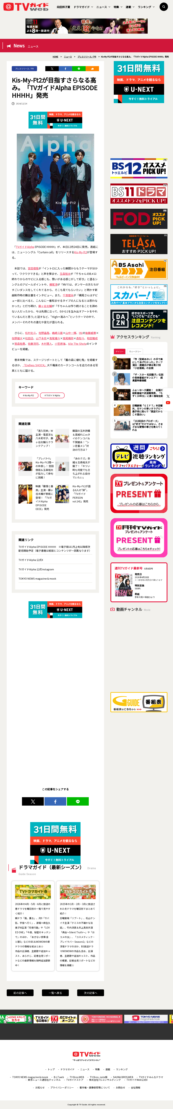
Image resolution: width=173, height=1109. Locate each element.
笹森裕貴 (19, 344)
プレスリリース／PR (24, 68)
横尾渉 (53, 284)
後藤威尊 (90, 333)
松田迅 (29, 338)
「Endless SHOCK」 (34, 365)
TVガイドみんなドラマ (151, 1077)
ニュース (103, 7)
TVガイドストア (74, 1080)
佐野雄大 (17, 338)
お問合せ (120, 1087)
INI (81, 333)
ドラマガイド (83, 7)
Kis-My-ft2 (80, 252)
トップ (51, 1069)
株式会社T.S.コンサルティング (105, 1080)
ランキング (146, 7)
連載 (130, 7)
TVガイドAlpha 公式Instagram (36, 569)
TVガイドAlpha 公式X (30, 560)
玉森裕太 (65, 274)
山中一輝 (70, 333)
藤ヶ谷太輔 (45, 306)
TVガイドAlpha (25, 247)
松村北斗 (30, 333)
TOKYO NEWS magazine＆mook (37, 578)
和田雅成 (92, 338)
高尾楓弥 (68, 338)
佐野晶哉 (44, 333)
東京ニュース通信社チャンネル (44, 1080)
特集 (118, 7)
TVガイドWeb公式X (137, 1080)
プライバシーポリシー (62, 1087)
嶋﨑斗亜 (57, 333)
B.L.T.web (59, 1077)
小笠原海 (60, 344)
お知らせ (40, 1087)
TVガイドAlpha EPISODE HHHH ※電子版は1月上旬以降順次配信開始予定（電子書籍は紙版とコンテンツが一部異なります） (54, 548)
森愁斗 (80, 338)
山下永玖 (41, 338)
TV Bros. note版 (98, 1077)
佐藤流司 (33, 344)
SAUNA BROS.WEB (123, 1077)
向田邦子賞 (63, 7)
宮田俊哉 (33, 268)
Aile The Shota (77, 344)
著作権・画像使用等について (95, 1087)
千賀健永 (68, 295)
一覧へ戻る (55, 993)
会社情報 (135, 1087)
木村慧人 (46, 344)
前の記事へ (20, 993)
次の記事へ (90, 993)
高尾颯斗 (54, 338)
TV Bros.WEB (77, 1077)
